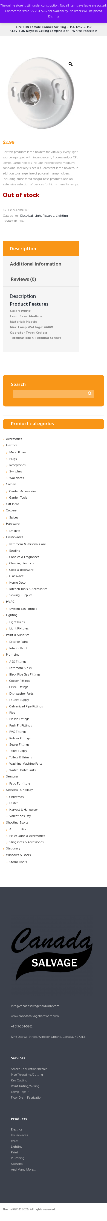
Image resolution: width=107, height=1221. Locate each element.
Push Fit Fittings (20, 725)
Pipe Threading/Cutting (27, 1075)
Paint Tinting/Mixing (25, 1086)
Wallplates (16, 478)
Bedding (14, 551)
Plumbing (12, 655)
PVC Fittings (17, 732)
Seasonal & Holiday (19, 790)
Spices (13, 517)
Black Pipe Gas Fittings (24, 674)
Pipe (12, 713)
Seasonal (12, 776)
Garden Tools (18, 498)
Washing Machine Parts (25, 764)
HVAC (10, 602)
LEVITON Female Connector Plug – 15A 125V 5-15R (53, 27)
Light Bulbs (17, 622)
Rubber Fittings (19, 738)
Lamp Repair (19, 1092)
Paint (14, 1152)
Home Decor (18, 583)
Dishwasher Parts (21, 694)
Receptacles (17, 465)
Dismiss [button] (53, 16)
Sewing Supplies (20, 595)
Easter (13, 803)
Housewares (14, 537)
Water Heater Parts (22, 770)
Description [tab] (23, 249)
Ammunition (18, 829)
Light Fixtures (44, 216)
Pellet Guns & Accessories (27, 836)
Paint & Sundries (17, 635)
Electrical (26, 216)
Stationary (13, 848)
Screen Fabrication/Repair (29, 1069)
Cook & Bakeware (21, 570)
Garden (11, 484)
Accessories (14, 439)
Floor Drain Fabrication (26, 1098)
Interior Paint (18, 648)
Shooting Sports (17, 822)
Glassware (16, 576)
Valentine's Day (20, 816)
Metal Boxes (17, 452)
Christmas (16, 797)
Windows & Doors (18, 855)
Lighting (62, 216)
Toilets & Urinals (20, 757)
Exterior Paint (18, 642)
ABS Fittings (17, 662)
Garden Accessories (22, 491)
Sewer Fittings (19, 744)
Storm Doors (18, 862)
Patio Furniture (19, 783)
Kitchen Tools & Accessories (28, 589)
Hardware (12, 524)
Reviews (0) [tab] (23, 280)
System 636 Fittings (23, 609)
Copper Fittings (19, 681)
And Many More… (23, 1169)
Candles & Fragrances (24, 557)
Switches (15, 471)
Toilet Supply (18, 751)
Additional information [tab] (35, 264)
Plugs (13, 459)
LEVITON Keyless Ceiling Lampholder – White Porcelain (54, 31)
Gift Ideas (12, 504)
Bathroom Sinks (20, 668)
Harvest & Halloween (24, 810)
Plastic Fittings (19, 719)
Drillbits (14, 531)
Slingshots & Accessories (26, 842)
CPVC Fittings (18, 687)
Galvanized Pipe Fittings (26, 706)
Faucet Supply (19, 700)
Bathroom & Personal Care (27, 544)
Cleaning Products (21, 563)
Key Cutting (19, 1080)
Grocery (11, 510)
